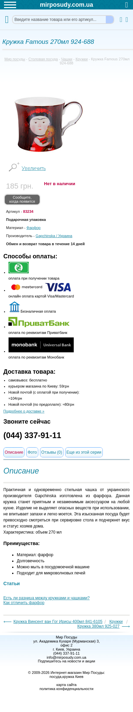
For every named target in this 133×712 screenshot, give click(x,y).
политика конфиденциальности (66, 689)
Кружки (82, 59)
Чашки (66, 59)
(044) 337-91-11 (32, 435)
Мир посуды (14, 59)
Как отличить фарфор (23, 602)
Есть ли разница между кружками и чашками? (46, 598)
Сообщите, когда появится (22, 199)
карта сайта (66, 685)
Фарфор (34, 228)
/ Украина (54, 236)
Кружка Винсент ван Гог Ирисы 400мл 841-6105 (57, 621)
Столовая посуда (43, 59)
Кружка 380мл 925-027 (98, 626)
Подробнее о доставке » (23, 411)
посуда (55, 677)
